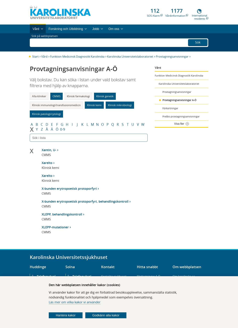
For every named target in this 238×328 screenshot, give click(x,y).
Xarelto (47, 163)
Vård (44, 56)
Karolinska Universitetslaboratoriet (130, 56)
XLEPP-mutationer (55, 227)
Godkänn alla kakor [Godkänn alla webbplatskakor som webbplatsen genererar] (105, 315)
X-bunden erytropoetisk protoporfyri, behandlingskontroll (85, 201)
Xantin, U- (49, 150)
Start (35, 56)
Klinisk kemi (94, 105)
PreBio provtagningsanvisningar (181, 116)
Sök (197, 42)
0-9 (62, 129)
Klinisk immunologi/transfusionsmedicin (56, 105)
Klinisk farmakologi (78, 96)
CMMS (56, 96)
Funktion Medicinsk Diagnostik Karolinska (77, 56)
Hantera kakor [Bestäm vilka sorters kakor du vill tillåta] (66, 315)
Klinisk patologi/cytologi (46, 114)
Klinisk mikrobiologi (120, 105)
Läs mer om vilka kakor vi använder (74, 302)
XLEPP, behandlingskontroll (62, 214)
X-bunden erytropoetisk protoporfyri (69, 188)
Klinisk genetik (105, 96)
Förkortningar (170, 108)
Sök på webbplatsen (46, 42)
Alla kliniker (39, 96)
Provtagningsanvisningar (172, 56)
